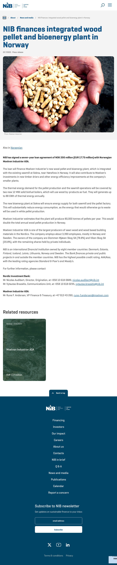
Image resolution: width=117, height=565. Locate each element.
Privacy (69, 555)
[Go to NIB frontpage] (15, 5)
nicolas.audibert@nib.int (85, 280)
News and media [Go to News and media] (58, 473)
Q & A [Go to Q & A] (58, 466)
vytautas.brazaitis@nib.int (90, 284)
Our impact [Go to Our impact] (58, 433)
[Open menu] (110, 5)
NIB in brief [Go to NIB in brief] (58, 460)
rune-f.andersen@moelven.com (91, 295)
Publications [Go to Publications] (58, 479)
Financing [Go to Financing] (59, 420)
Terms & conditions (53, 555)
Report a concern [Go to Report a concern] (58, 492)
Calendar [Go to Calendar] (58, 486)
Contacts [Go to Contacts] (58, 453)
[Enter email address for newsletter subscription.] (58, 520)
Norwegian (16, 147)
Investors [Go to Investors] (58, 427)
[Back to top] (58, 393)
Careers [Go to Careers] (58, 440)
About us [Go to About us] (58, 446)
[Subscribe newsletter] (58, 529)
